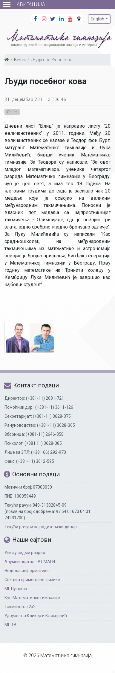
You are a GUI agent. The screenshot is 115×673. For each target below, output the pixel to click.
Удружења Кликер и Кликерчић (35, 615)
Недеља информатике (26, 570)
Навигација (24, 4)
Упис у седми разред (24, 552)
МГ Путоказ (15, 588)
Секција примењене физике (32, 579)
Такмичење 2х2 (20, 606)
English (97, 19)
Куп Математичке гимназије (32, 597)
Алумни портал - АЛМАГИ (29, 561)
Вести (20, 59)
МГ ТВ (10, 624)
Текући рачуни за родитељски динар (40, 526)
